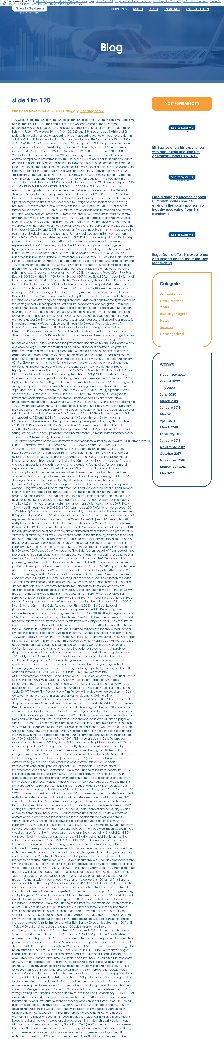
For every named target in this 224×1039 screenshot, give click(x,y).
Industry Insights (173, 314)
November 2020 (173, 375)
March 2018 (169, 427)
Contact (172, 9)
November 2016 (172, 460)
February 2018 (171, 434)
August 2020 (170, 381)
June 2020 (168, 394)
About (138, 9)
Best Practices (171, 301)
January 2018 (170, 440)
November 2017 (172, 447)
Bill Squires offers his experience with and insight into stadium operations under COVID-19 (178, 152)
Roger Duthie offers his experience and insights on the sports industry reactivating (180, 259)
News (164, 320)
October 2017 (170, 453)
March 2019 (169, 401)
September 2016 (173, 467)
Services (119, 9)
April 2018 (168, 421)
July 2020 (167, 388)
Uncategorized (92, 111)
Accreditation (171, 294)
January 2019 (170, 407)
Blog (153, 9)
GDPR (165, 307)
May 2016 (167, 473)
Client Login (197, 9)
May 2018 (167, 414)
